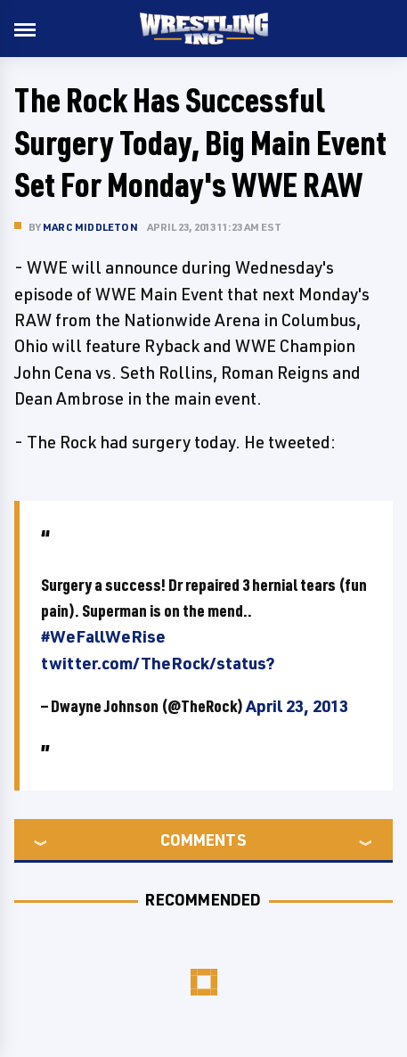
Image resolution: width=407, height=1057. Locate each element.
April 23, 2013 (297, 706)
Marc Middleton (90, 227)
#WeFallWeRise (103, 636)
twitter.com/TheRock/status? (158, 663)
